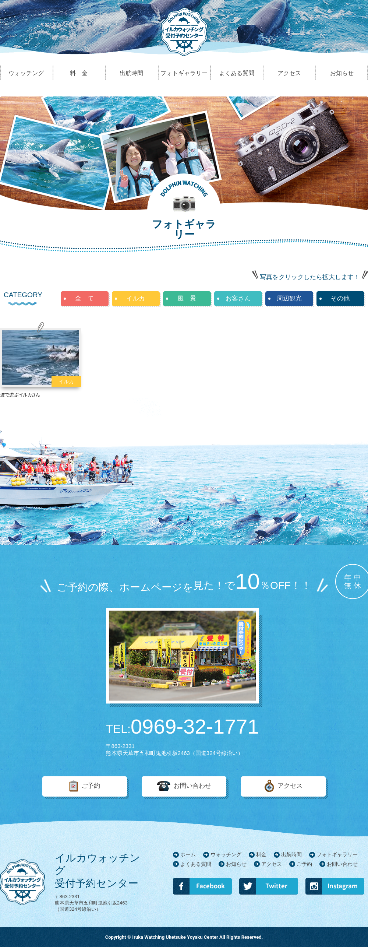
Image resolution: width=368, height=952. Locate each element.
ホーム (188, 854)
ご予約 (90, 786)
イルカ (135, 298)
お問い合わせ (192, 786)
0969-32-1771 (182, 726)
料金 (261, 854)
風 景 (186, 298)
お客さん (238, 298)
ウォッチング (225, 854)
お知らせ (236, 864)
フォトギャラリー (337, 854)
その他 (340, 298)
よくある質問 (195, 864)
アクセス (289, 786)
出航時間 (291, 854)
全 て (84, 298)
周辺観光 (289, 298)
